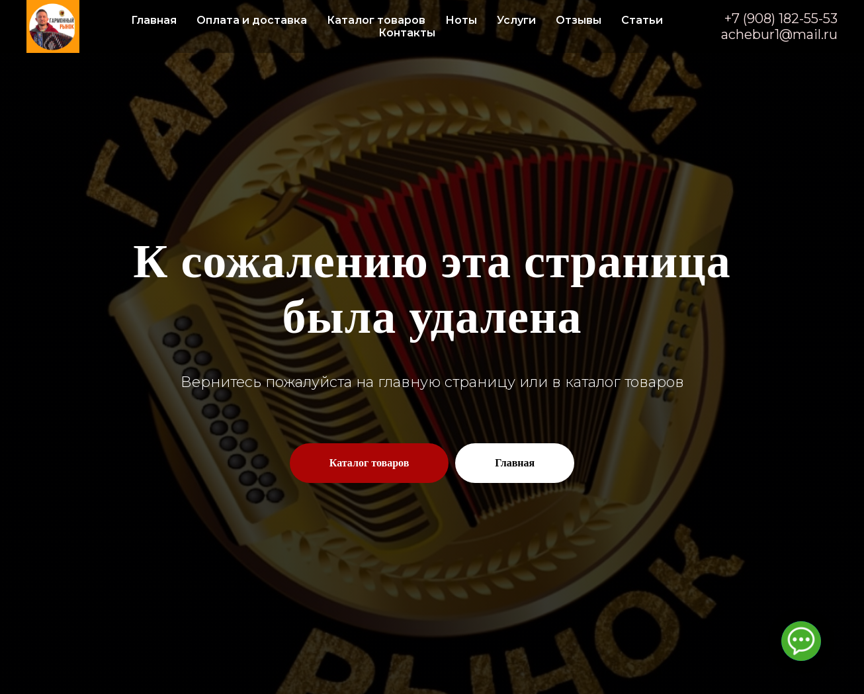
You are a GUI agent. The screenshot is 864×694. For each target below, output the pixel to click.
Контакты (406, 32)
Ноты (461, 20)
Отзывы (578, 20)
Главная (154, 20)
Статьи (642, 20)
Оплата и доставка (251, 20)
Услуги (516, 20)
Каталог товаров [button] (376, 20)
